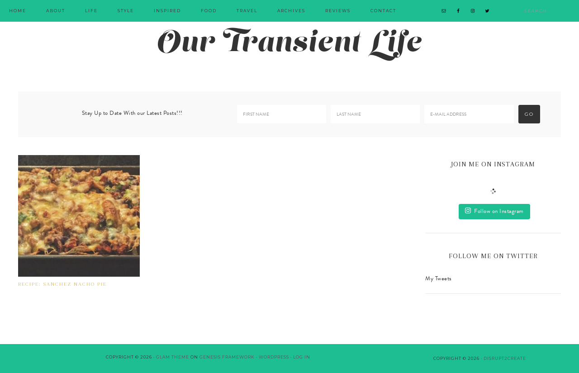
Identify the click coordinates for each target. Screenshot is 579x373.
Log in (301, 356)
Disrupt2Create (505, 358)
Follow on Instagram (494, 211)
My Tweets (438, 278)
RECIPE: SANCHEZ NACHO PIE (62, 284)
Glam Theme (172, 356)
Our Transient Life (289, 44)
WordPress (274, 356)
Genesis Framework (227, 356)
